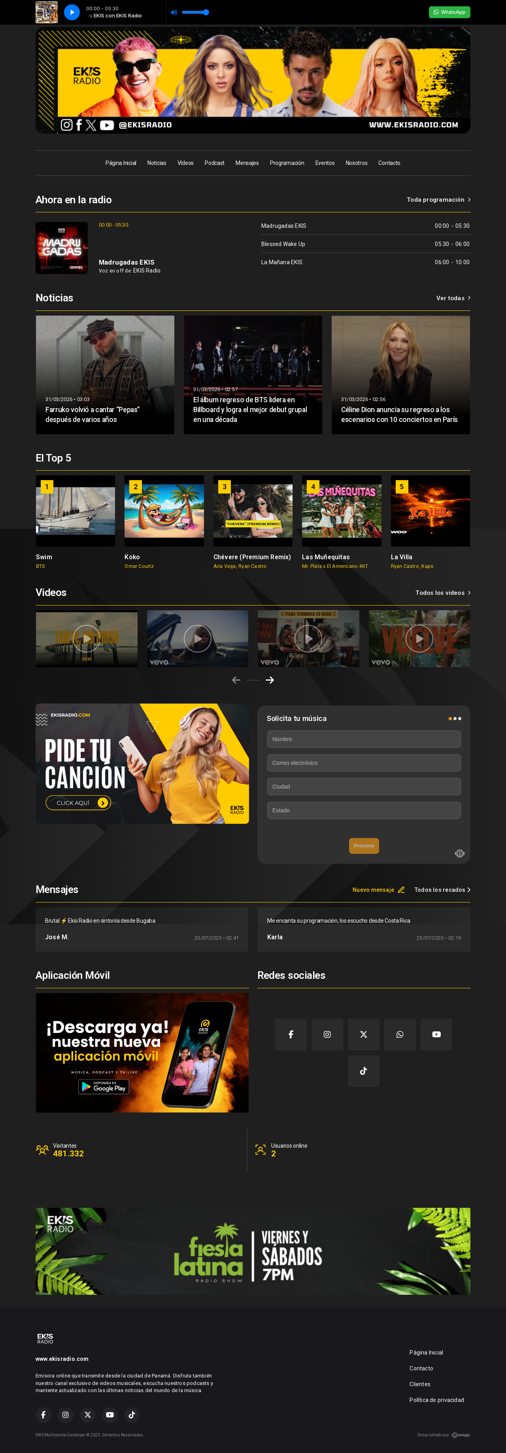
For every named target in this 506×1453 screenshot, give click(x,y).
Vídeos (185, 163)
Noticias (156, 163)
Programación (287, 163)
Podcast (215, 163)
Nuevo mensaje (379, 890)
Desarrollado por (443, 1435)
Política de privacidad (437, 1400)
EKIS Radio (146, 270)
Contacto (389, 163)
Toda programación (438, 199)
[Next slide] (270, 680)
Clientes (420, 1384)
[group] (75, 522)
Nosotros (357, 163)
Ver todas (453, 298)
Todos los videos (442, 592)
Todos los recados (442, 890)
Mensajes (247, 163)
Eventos (325, 163)
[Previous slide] (236, 680)
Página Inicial (121, 163)
